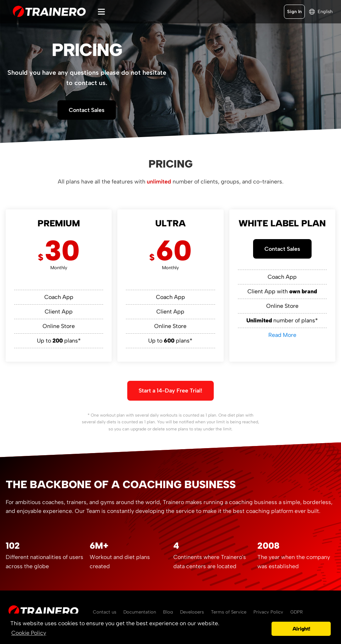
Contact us (104, 612)
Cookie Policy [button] (28, 632)
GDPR (296, 612)
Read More (282, 335)
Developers (192, 612)
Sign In (294, 11)
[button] (264, 629)
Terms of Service (228, 612)
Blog (168, 612)
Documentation (139, 612)
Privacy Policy (268, 612)
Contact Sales (87, 110)
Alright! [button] (301, 629)
